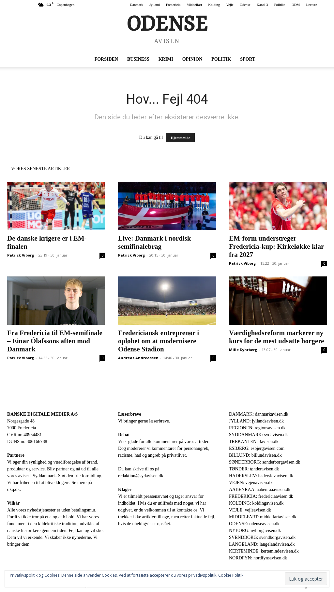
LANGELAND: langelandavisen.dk (262, 544)
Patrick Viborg (20, 255)
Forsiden (106, 59)
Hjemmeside (180, 138)
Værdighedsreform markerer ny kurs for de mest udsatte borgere (276, 337)
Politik (221, 59)
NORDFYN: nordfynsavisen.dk (258, 557)
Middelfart (194, 5)
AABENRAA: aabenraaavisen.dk (259, 489)
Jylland (154, 5)
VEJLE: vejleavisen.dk (250, 510)
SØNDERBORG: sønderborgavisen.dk (264, 462)
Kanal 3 (262, 5)
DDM (296, 5)
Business (138, 59)
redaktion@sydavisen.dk (140, 475)
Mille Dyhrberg (243, 349)
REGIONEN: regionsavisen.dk (257, 427)
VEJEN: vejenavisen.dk (251, 482)
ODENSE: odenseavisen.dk (254, 523)
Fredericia (173, 5)
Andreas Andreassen (138, 357)
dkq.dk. (14, 489)
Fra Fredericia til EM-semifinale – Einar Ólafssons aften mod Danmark (54, 341)
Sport (247, 59)
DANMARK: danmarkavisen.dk (258, 414)
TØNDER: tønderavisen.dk (254, 468)
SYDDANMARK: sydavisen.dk (258, 434)
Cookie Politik (230, 575)
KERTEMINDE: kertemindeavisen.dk (264, 551)
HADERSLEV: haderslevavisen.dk (261, 475)
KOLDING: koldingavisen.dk (256, 503)
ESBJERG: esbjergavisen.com (256, 448)
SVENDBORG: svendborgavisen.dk (262, 537)
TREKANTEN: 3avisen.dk (254, 441)
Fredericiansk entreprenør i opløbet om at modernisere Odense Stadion (158, 341)
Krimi (166, 59)
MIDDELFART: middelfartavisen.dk (262, 516)
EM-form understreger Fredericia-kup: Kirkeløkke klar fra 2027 (276, 246)
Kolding (214, 5)
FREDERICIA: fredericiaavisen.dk (261, 496)
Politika (279, 5)
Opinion (192, 59)
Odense (245, 5)
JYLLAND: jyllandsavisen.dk (256, 421)
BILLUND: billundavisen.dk (255, 455)
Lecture (311, 5)
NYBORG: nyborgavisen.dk (255, 530)
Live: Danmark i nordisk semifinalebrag (154, 242)
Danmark (136, 5)
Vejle (230, 5)
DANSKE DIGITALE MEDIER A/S (42, 414)
